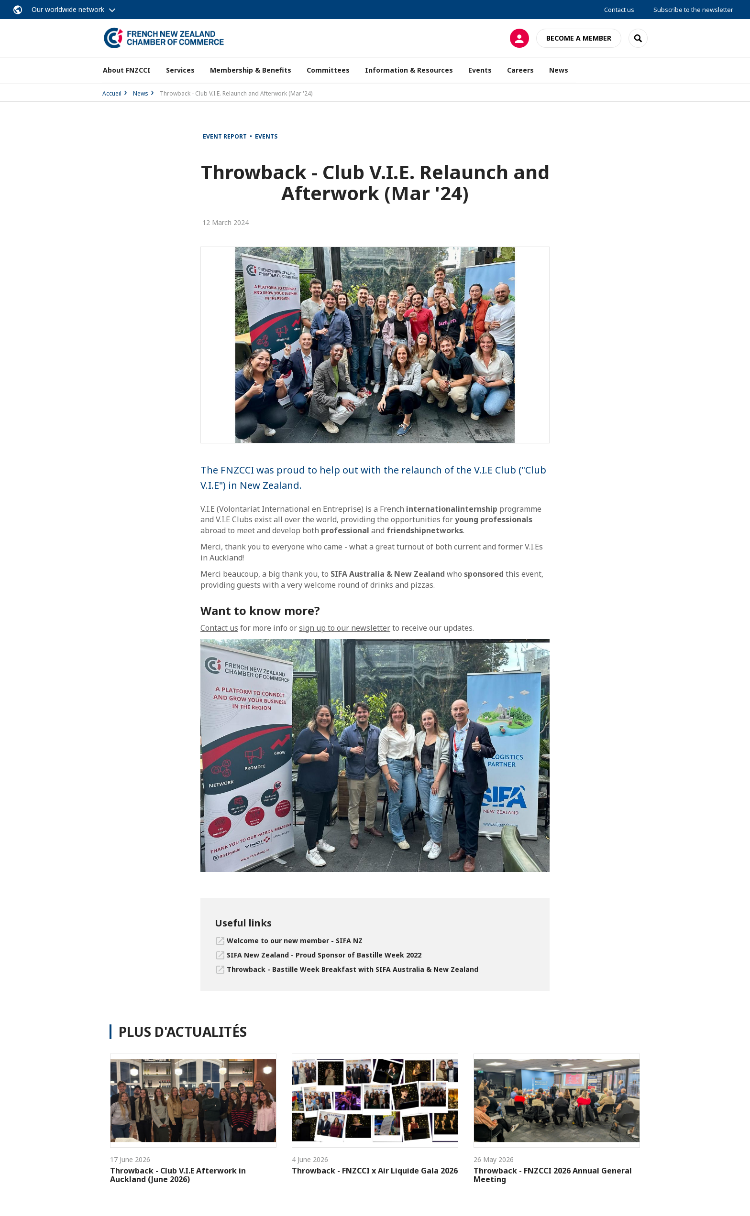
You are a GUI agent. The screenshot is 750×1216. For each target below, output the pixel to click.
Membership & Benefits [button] (250, 70)
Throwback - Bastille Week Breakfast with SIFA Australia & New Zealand (352, 969)
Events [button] (480, 70)
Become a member (578, 38)
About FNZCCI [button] (127, 70)
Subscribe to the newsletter (693, 9)
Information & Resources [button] (409, 70)
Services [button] (180, 70)
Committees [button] (328, 70)
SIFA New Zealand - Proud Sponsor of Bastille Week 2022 (324, 954)
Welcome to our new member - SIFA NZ (295, 940)
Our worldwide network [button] (68, 9)
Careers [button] (520, 70)
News (558, 70)
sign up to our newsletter (344, 628)
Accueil (111, 93)
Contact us (619, 9)
